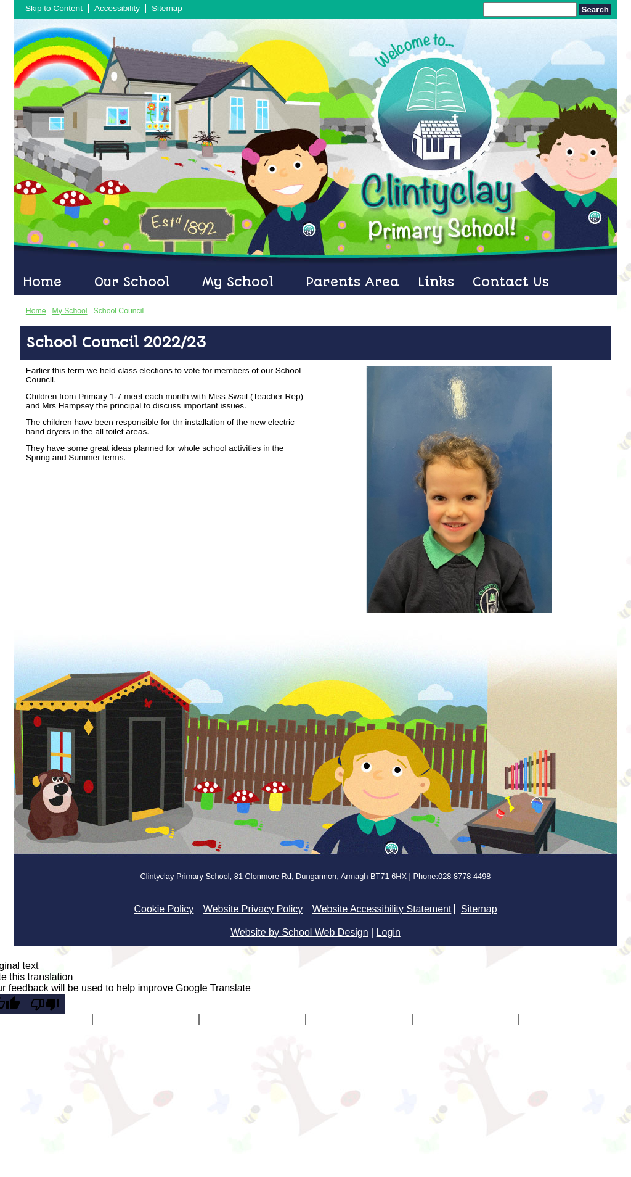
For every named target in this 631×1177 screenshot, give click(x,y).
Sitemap (167, 8)
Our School (131, 282)
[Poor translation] (45, 1004)
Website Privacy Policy (253, 909)
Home (42, 282)
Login (389, 932)
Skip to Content (54, 8)
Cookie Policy (163, 909)
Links (436, 282)
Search (595, 9)
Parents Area (352, 282)
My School (237, 282)
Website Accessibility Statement (382, 909)
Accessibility (117, 8)
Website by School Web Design (299, 932)
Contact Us (511, 282)
